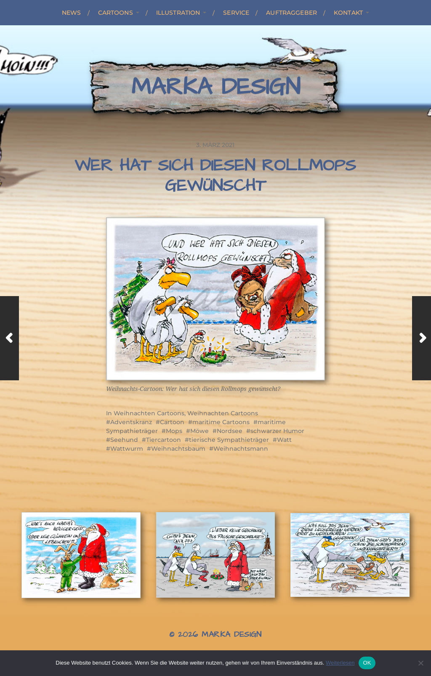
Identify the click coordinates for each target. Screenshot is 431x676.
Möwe (199, 431)
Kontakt (348, 12)
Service (236, 12)
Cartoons (115, 12)
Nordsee (229, 431)
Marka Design (215, 87)
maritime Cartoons (221, 422)
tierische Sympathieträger (229, 440)
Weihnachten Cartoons (149, 413)
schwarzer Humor (277, 431)
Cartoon (172, 422)
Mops (174, 431)
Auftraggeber (291, 12)
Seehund (124, 440)
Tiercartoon (163, 440)
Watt (284, 440)
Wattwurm (126, 448)
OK (367, 663)
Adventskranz (131, 422)
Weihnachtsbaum (178, 448)
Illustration (178, 12)
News (71, 12)
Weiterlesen (340, 663)
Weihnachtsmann (240, 448)
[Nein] (420, 663)
